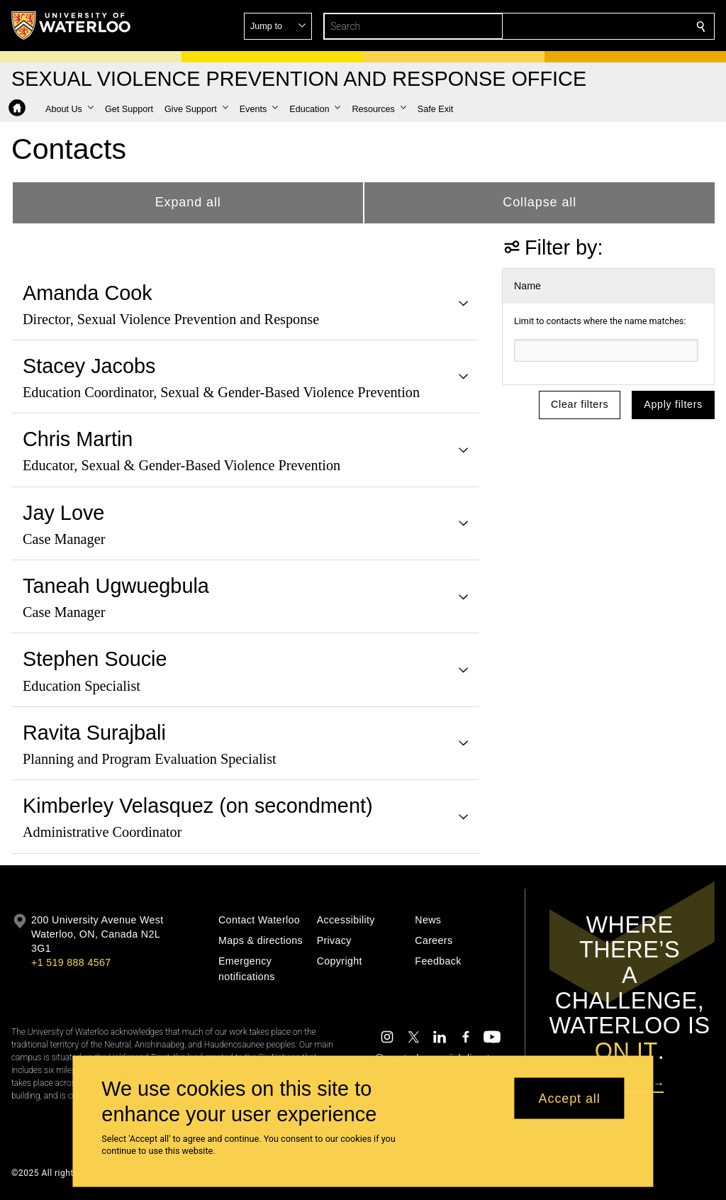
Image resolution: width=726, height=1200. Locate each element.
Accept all (570, 1098)
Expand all (188, 202)
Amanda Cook (87, 293)
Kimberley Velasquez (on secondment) (198, 805)
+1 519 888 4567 (71, 962)
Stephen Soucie (95, 659)
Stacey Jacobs (89, 366)
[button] (598, 26)
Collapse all (539, 202)
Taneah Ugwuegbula (116, 585)
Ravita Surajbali (94, 732)
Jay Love (63, 512)
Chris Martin (78, 439)
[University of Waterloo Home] (71, 25)
